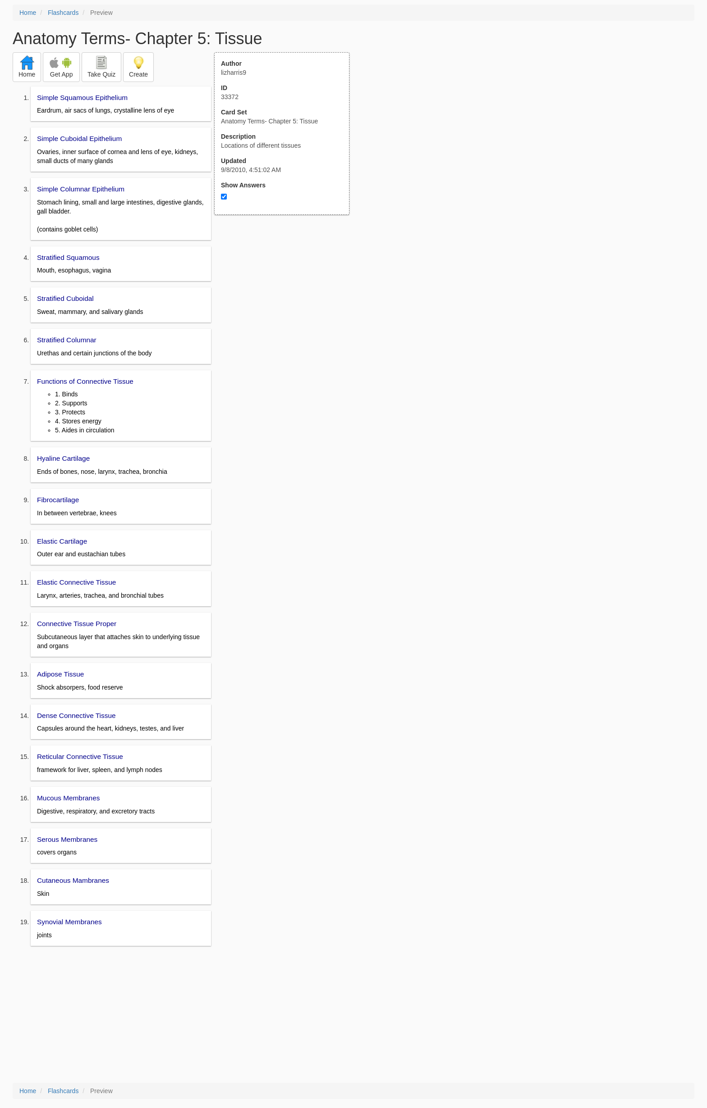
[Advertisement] (287, 303)
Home (27, 12)
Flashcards (63, 12)
